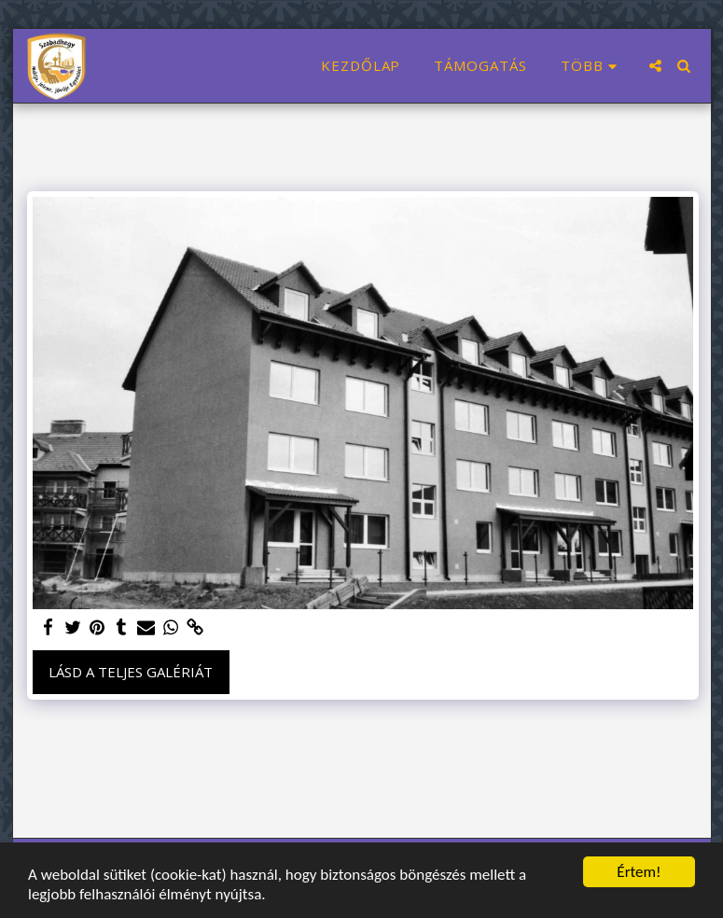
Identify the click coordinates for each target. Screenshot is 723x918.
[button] (655, 66)
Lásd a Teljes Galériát (131, 671)
